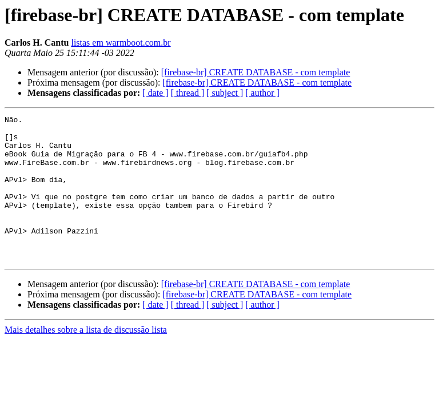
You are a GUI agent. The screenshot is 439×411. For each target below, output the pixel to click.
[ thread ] (188, 93)
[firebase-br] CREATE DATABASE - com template (255, 72)
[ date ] (155, 93)
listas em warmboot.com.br (120, 42)
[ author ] (262, 93)
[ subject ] (224, 93)
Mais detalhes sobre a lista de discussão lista (86, 359)
